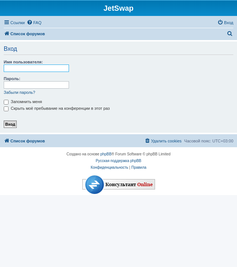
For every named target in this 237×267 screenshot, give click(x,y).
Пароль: (12, 78)
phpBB (106, 154)
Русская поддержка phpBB (118, 161)
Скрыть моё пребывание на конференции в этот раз (57, 108)
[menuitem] (34, 22)
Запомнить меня (23, 101)
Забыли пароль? (19, 92)
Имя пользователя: (23, 62)
